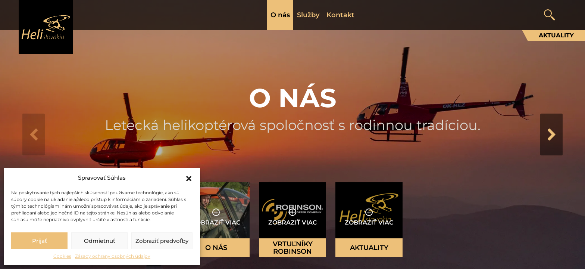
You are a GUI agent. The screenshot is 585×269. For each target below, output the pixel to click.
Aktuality (556, 35)
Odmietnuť (99, 240)
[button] (189, 178)
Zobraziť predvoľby (161, 240)
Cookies (62, 256)
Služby (308, 15)
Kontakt (340, 15)
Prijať (39, 240)
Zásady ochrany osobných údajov (112, 256)
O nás (280, 15)
